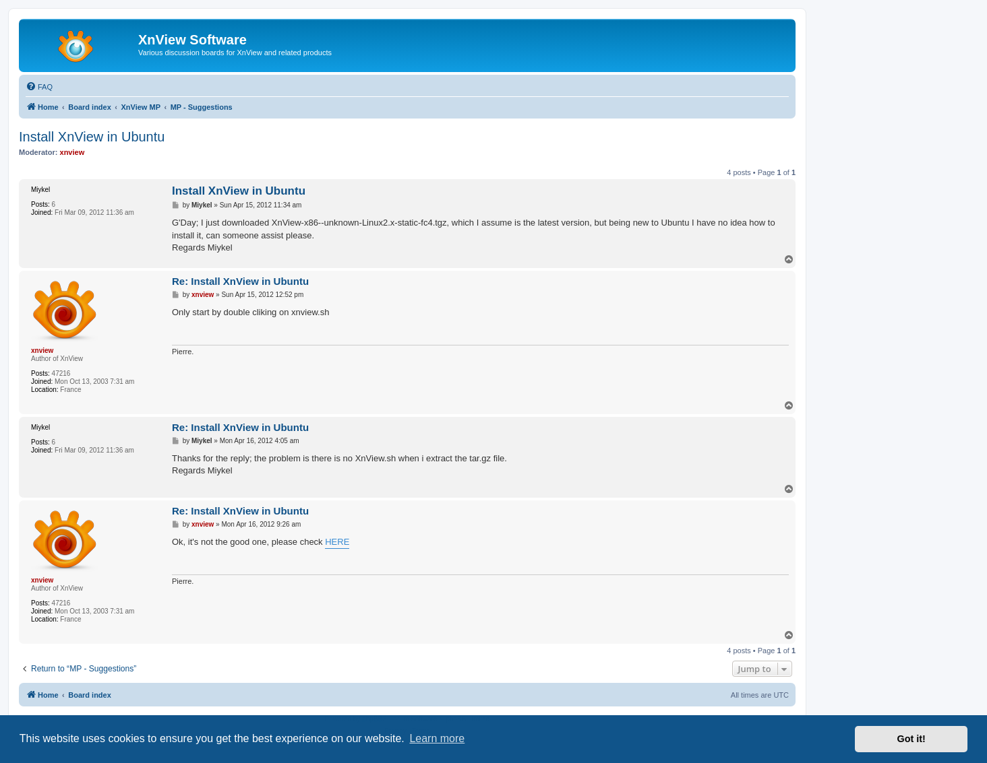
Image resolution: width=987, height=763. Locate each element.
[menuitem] (39, 87)
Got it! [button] (911, 738)
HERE (337, 542)
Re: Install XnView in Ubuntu (240, 281)
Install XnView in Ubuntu (91, 136)
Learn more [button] (437, 738)
